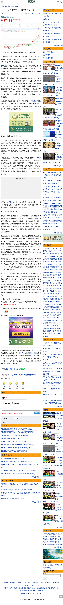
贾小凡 (60, 534)
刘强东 (45, 299)
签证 (58, 318)
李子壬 (48, 544)
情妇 (49, 280)
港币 (44, 294)
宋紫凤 (45, 534)
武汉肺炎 (55, 248)
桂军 (53, 323)
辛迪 (57, 544)
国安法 (53, 259)
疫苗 (60, 259)
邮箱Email (45, 573)
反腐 (59, 280)
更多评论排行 (36, 478)
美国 (44, 275)
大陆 (46, 302)
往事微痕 (49, 261)
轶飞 (52, 536)
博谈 (54, 565)
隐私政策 (35, 582)
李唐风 (52, 539)
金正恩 (52, 269)
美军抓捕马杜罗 (48, 58)
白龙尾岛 (57, 310)
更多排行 (60, 406)
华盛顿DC (34, 590)
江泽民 (60, 275)
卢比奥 (50, 251)
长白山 (51, 310)
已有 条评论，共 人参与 (10, 403)
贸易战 (47, 253)
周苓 (44, 539)
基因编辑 (57, 302)
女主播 (48, 315)
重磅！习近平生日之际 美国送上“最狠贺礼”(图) (16, 462)
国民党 (45, 267)
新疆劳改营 (54, 312)
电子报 (12, 582)
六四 (60, 253)
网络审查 (48, 307)
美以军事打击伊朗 (49, 52)
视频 (46, 410)
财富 (59, 294)
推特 (33, 585)
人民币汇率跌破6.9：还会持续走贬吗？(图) (15, 436)
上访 (56, 304)
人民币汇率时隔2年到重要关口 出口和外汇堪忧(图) (17, 445)
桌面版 (6, 582)
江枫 (44, 544)
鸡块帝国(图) (47, 19)
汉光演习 (59, 264)
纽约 (29, 590)
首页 (3, 6)
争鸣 (47, 565)
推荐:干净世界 (7, 588)
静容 (51, 542)
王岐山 (57, 269)
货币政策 (11, 202)
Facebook (27, 585)
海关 (51, 318)
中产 (44, 296)
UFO (59, 267)
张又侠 (57, 253)
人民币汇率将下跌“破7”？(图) (10, 439)
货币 (47, 291)
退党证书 (49, 588)
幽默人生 (50, 331)
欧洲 (39, 590)
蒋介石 (47, 326)
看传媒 (38, 588)
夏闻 (59, 536)
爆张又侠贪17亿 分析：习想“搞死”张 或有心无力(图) (18, 474)
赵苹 (44, 542)
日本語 (41, 593)
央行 (47, 288)
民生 (53, 320)
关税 (51, 272)
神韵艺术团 (16, 588)
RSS (38, 585)
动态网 (54, 588)
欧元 (56, 291)
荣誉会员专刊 (49, 10)
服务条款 (28, 582)
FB (52, 285)
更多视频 (60, 527)
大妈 (49, 299)
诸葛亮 (58, 328)
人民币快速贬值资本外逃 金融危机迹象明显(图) (16, 430)
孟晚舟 (47, 272)
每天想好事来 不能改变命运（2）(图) (13, 459)
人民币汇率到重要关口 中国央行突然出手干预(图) (17, 433)
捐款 (41, 582)
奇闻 (50, 334)
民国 (50, 323)
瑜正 (59, 542)
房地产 (48, 294)
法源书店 (23, 588)
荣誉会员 (22, 353)
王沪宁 (55, 275)
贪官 (46, 280)
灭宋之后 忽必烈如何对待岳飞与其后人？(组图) (16, 491)
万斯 (59, 272)
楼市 (52, 294)
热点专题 (48, 49)
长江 (57, 259)
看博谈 (8, 6)
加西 (43, 590)
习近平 (52, 253)
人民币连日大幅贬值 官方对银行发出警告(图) (15, 449)
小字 (39, 13)
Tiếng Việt (35, 593)
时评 (44, 565)
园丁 (56, 539)
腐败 (56, 280)
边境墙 (55, 272)
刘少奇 (47, 328)
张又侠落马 (47, 55)
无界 (58, 588)
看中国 (52, 283)
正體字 (23, 593)
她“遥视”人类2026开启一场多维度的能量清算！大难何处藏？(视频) (52, 371)
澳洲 (46, 323)
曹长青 (53, 544)
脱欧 (44, 288)
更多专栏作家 (58, 547)
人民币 (31, 56)
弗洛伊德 (54, 267)
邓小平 (57, 326)
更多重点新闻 (58, 166)
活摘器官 (52, 256)
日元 (59, 291)
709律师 (52, 304)
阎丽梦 (47, 269)
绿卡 (49, 320)
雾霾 (52, 302)
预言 (46, 334)
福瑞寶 (43, 588)
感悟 (57, 331)
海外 (57, 320)
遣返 (54, 318)
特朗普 (45, 251)
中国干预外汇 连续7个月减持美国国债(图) (14, 452)
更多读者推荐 (36, 503)
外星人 (54, 334)
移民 (59, 315)
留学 (48, 318)
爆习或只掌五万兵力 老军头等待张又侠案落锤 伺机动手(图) (52, 174)
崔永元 (45, 277)
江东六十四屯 (55, 307)
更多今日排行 (58, 233)
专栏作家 (48, 531)
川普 (60, 248)
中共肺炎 (46, 248)
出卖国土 (46, 256)
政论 (51, 565)
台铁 (57, 256)
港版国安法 (51, 264)
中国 (38, 158)
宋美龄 (52, 326)
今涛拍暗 (51, 534)
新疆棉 (48, 259)
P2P (49, 302)
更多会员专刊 (58, 45)
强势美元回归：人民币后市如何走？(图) (14, 442)
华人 (56, 315)
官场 (47, 283)
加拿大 (59, 285)
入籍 (46, 320)
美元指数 (34, 101)
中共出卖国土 (57, 261)
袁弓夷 (45, 264)
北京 (60, 296)
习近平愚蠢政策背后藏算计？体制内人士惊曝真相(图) (18, 471)
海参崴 (48, 296)
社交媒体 (48, 285)
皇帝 (54, 328)
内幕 (54, 277)
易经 (45, 331)
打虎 (44, 283)
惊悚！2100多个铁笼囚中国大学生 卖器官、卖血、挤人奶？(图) (52, 357)
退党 (49, 267)
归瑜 (49, 536)
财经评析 (15, 6)
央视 (53, 315)
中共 (57, 277)
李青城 (55, 542)
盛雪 (59, 539)
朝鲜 (54, 285)
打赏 (31, 13)
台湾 (52, 296)
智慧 (54, 331)
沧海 (60, 544)
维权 (47, 304)
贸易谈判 (49, 275)
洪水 (44, 261)
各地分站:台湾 (23, 590)
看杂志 (29, 588)
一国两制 (57, 283)
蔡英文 (57, 296)
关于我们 (20, 582)
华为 (53, 280)
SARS (48, 312)
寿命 (58, 334)
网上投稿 (56, 582)
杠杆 (54, 288)
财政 (56, 294)
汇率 (2, 66)
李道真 (45, 536)
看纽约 (34, 588)
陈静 (47, 539)
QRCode (16, 369)
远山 (56, 536)
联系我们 (48, 582)
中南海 (50, 277)
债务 (51, 288)
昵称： (4, 398)
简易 (55, 534)
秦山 (47, 542)
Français (28, 593)
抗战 (56, 323)
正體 (58, 1)
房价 (52, 299)
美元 (7, 81)
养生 (46, 336)
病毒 (54, 251)
